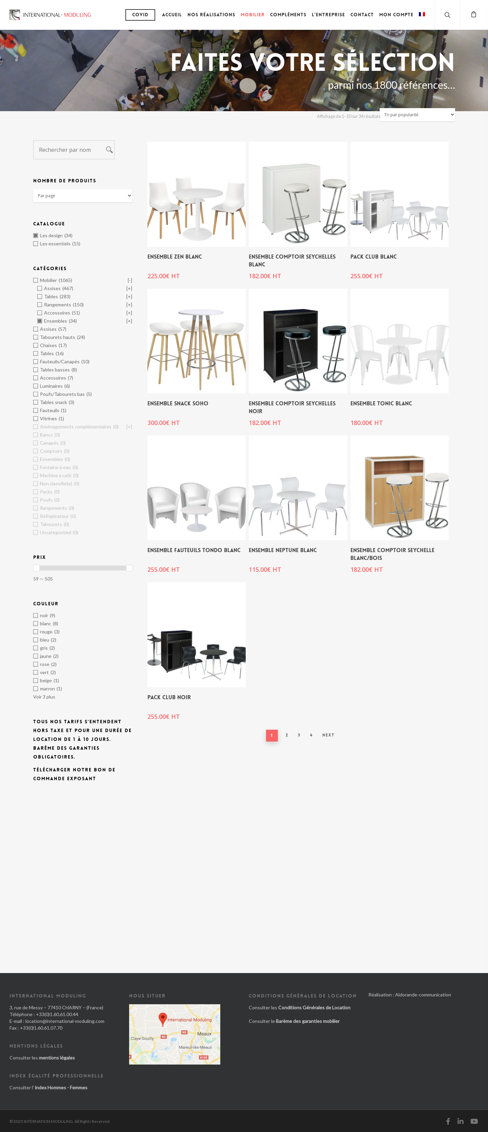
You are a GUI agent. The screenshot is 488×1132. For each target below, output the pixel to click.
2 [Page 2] (287, 735)
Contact (362, 15)
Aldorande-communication (423, 994)
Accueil (172, 15)
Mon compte (396, 15)
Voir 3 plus (44, 697)
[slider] (36, 568)
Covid (140, 15)
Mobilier (253, 15)
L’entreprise (328, 15)
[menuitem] (421, 19)
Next (328, 735)
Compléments (288, 15)
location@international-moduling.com (64, 1021)
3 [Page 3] (299, 735)
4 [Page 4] (311, 735)
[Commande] (417, 114)
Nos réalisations (211, 15)
